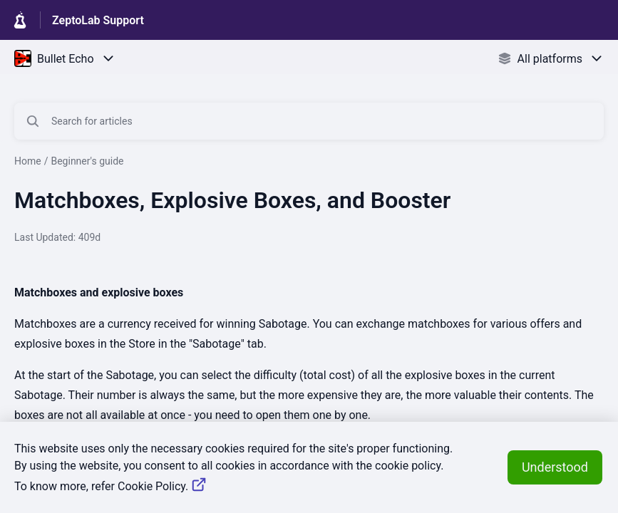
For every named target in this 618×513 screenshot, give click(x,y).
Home (27, 161)
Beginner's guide (87, 161)
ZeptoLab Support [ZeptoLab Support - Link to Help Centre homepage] (98, 20)
